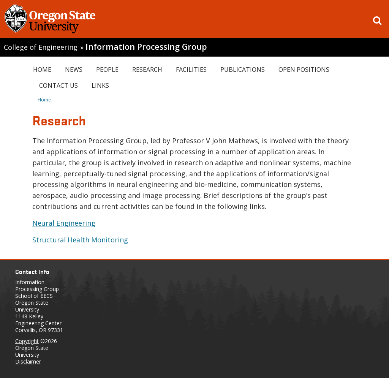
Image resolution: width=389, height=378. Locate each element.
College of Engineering (40, 47)
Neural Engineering (63, 223)
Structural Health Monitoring (80, 239)
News (73, 69)
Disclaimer (28, 361)
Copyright (27, 341)
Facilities (191, 69)
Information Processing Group (146, 46)
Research (147, 69)
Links (100, 85)
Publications (242, 69)
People (107, 69)
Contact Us (58, 85)
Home (42, 69)
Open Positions (303, 69)
